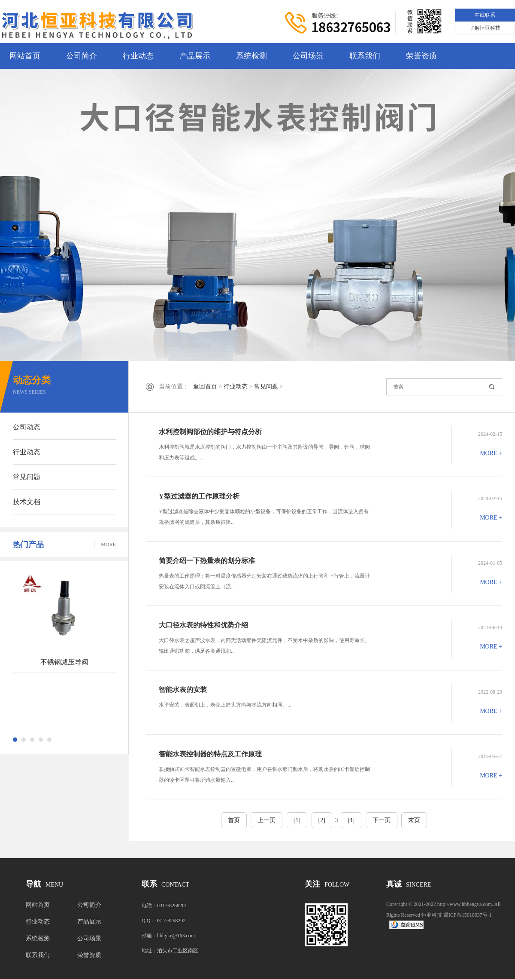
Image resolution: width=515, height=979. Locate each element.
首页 (234, 820)
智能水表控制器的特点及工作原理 (210, 754)
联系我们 (364, 56)
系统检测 (251, 56)
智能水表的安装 (183, 689)
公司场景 (308, 56)
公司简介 (81, 56)
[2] (321, 820)
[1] (297, 820)
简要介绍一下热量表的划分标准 (207, 560)
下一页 (382, 820)
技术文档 (26, 501)
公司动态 (26, 427)
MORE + (491, 453)
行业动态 (138, 56)
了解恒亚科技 (485, 28)
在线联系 (485, 15)
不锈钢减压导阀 (64, 662)
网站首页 (24, 56)
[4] (351, 820)
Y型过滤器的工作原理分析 (199, 496)
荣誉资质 (421, 56)
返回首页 (205, 386)
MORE (108, 545)
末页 (414, 820)
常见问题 (26, 476)
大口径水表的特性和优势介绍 (203, 625)
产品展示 (194, 56)
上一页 (267, 820)
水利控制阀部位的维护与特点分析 (210, 431)
